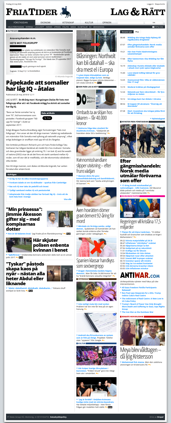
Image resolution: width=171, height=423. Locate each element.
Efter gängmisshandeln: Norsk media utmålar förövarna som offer (145, 45)
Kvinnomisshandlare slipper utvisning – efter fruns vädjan (93, 165)
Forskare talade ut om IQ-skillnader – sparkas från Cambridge (37, 182)
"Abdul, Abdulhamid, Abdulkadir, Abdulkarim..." (30, 288)
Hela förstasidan (16, 27)
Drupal (160, 417)
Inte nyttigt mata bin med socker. (94, 304)
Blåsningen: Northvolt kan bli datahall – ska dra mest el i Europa (95, 62)
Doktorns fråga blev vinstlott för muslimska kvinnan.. (92, 129)
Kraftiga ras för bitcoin (135, 250)
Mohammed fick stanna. (133, 362)
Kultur (89, 22)
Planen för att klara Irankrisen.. (136, 232)
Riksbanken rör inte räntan (137, 253)
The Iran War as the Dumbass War (137, 312)
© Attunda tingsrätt (64, 76)
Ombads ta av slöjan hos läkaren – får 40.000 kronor (94, 118)
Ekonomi (45, 22)
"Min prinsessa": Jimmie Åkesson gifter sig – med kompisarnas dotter (24, 219)
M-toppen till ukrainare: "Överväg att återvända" (145, 105)
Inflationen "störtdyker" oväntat (140, 243)
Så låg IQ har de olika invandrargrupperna (28, 178)
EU (90, 27)
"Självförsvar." (14, 255)
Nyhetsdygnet (158, 118)
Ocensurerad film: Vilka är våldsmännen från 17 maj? (146, 81)
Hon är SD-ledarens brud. (19, 233)
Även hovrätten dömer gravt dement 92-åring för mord (95, 215)
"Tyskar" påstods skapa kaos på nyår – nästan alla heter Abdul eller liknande (25, 273)
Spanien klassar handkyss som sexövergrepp (95, 263)
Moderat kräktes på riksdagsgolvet (144, 87)
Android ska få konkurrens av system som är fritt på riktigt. (94, 336)
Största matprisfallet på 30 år (138, 240)
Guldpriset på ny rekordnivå (138, 248)
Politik (65, 27)
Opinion (106, 22)
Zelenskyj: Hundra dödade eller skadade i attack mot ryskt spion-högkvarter (146, 67)
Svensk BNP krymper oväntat (139, 258)
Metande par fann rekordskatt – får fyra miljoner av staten (146, 93)
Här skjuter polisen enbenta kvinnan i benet (51, 245)
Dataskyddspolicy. (58, 417)
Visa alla (67, 199)
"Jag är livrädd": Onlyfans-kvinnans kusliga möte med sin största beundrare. (95, 400)
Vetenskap (68, 22)
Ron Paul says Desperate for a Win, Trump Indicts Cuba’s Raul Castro (141, 294)
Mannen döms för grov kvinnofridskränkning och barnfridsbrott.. (95, 177)
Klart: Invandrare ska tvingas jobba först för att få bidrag (146, 112)
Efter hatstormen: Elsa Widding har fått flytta (146, 59)
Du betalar (83, 27)
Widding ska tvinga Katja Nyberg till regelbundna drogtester (144, 38)
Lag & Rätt (39, 27)
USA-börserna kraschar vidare (139, 266)
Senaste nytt (128, 31)
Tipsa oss (159, 27)
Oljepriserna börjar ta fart (137, 245)
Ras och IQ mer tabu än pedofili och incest (28, 186)
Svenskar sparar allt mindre (138, 261)
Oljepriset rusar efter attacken (139, 255)
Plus (137, 32)
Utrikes (57, 27)
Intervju (29, 27)
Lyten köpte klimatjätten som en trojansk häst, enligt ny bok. (92, 76)
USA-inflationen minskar (136, 268)
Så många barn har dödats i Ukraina (144, 99)
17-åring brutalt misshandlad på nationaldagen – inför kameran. (135, 186)
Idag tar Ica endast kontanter (139, 263)
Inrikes (49, 27)
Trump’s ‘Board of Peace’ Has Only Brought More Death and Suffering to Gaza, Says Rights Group (143, 306)
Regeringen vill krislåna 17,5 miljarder (140, 224)
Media (73, 27)
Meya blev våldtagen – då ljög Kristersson (140, 353)
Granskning (98, 27)
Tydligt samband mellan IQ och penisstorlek (29, 190)
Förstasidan (21, 22)
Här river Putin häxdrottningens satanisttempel (142, 52)
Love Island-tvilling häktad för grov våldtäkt (144, 74)
